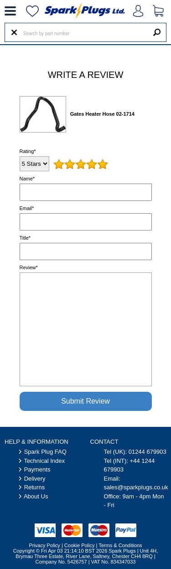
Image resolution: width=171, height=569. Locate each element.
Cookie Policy (79, 545)
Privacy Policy (44, 545)
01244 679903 (147, 451)
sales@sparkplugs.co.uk (136, 487)
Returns (34, 487)
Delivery (35, 478)
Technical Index (44, 460)
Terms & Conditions (120, 545)
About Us (36, 496)
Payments (37, 469)
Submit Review (85, 401)
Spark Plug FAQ (45, 451)
